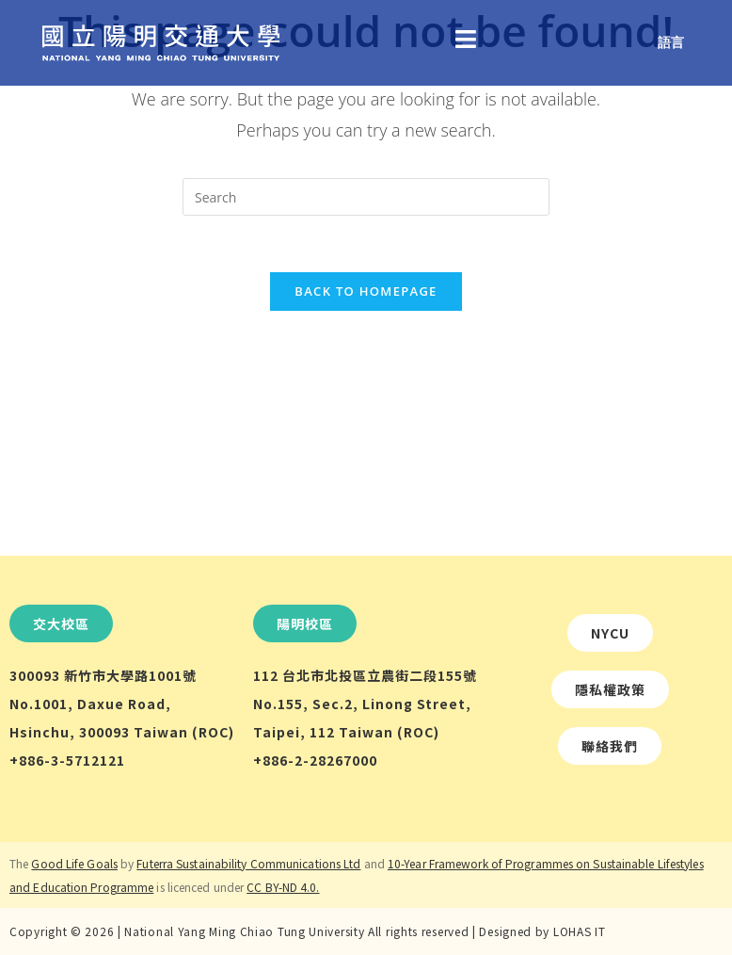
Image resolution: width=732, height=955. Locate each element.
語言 (671, 42)
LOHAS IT (579, 931)
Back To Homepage (365, 291)
